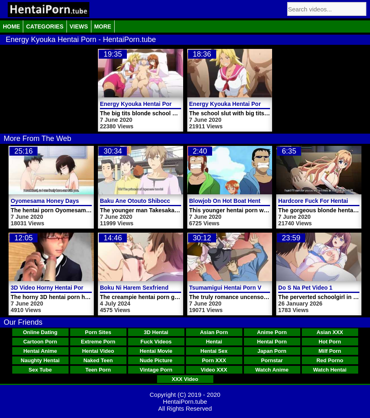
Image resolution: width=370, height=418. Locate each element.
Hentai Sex (213, 351)
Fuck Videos (155, 342)
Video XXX (214, 370)
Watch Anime (271, 370)
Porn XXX (214, 360)
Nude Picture (156, 360)
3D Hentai (156, 332)
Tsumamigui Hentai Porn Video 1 (233, 287)
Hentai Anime (40, 351)
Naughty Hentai (40, 360)
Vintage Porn (156, 370)
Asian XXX (330, 332)
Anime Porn (272, 332)
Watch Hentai (330, 370)
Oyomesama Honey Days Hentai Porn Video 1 (72, 201)
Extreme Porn (98, 342)
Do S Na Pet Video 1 (305, 287)
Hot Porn (330, 342)
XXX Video (185, 379)
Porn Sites (98, 332)
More (102, 26)
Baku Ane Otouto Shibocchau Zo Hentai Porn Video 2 (172, 201)
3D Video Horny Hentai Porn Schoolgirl (63, 287)
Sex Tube (40, 370)
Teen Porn (98, 370)
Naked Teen (98, 360)
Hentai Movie (156, 351)
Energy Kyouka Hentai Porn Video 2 (148, 104)
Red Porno (330, 360)
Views (79, 26)
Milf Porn (330, 351)
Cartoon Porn (40, 342)
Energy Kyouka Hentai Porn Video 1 (237, 104)
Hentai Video (98, 351)
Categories (45, 26)
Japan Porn (271, 351)
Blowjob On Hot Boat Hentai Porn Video (243, 201)
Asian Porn (214, 332)
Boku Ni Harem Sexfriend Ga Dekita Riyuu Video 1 (168, 287)
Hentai (214, 342)
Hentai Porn (272, 342)
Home (11, 26)
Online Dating (40, 332)
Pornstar (272, 360)
